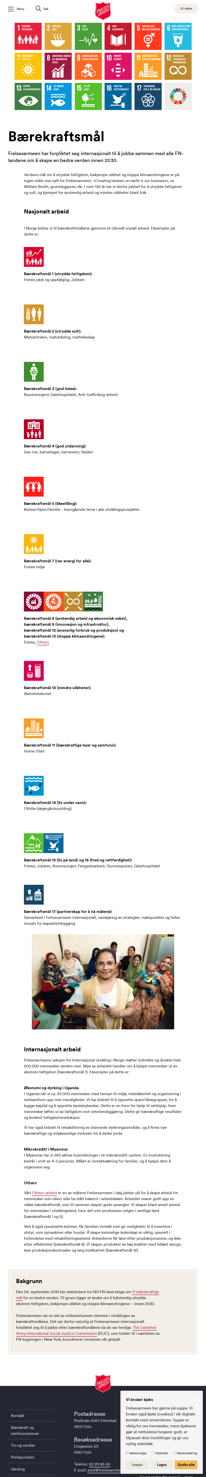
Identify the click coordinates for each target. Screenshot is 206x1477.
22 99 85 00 (99, 1464)
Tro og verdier (23, 1445)
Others (43, 642)
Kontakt (17, 1415)
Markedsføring (187, 1453)
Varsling (18, 1469)
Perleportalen (22, 1457)
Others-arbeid (44, 1192)
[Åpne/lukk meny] (16, 8)
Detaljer (137, 1465)
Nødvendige (137, 1453)
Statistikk (161, 1453)
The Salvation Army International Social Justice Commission (86, 1330)
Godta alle (186, 1465)
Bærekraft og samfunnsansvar (25, 1430)
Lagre (161, 1465)
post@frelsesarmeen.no (108, 1470)
